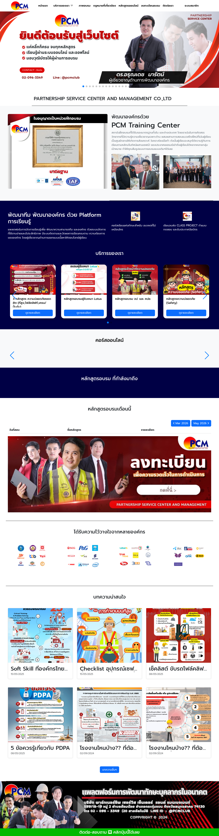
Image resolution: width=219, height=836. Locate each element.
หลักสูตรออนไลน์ (128, 6)
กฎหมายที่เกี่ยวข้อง (104, 6)
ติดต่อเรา (168, 6)
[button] (83, 86)
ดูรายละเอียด (32, 313)
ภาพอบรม (85, 6)
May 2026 (201, 423)
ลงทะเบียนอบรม (150, 6)
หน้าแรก (43, 6)
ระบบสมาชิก (192, 6)
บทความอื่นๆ (109, 770)
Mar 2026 (180, 423)
